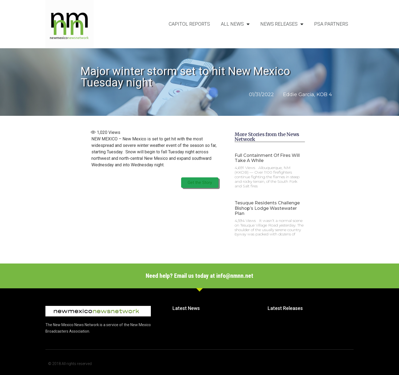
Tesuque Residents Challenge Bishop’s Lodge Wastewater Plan (267, 208)
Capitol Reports (189, 24)
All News (235, 24)
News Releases (281, 24)
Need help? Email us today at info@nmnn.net (199, 275)
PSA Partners (331, 24)
